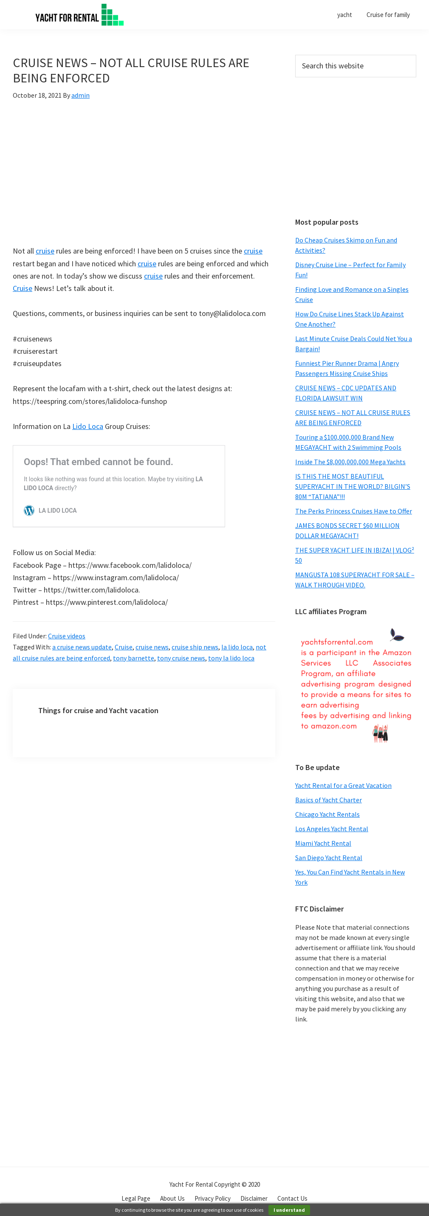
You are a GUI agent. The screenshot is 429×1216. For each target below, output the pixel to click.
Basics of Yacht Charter (328, 800)
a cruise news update (82, 647)
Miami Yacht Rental (323, 843)
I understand (289, 1210)
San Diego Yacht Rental (328, 857)
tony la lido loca (231, 658)
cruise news (152, 647)
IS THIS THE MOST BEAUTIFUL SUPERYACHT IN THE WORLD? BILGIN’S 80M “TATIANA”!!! (352, 486)
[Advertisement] (355, 147)
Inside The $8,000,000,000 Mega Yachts (350, 461)
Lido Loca (87, 426)
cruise (45, 251)
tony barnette (133, 658)
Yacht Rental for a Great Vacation (343, 785)
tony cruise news (181, 658)
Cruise (22, 288)
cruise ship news (195, 647)
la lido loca (237, 647)
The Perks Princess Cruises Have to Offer (353, 511)
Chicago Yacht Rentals (327, 814)
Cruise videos (66, 636)
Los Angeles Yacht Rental (331, 828)
